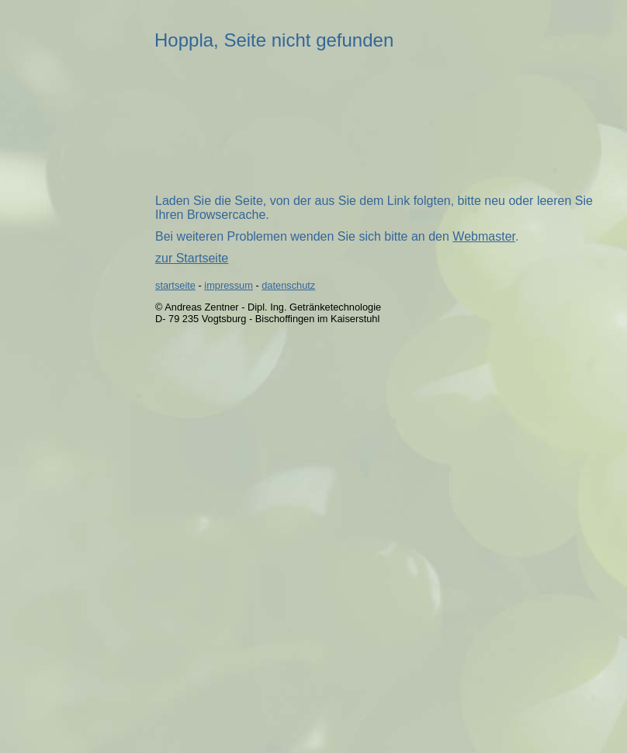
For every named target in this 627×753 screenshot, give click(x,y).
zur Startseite (191, 258)
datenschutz (288, 285)
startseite (175, 285)
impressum (228, 285)
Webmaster (483, 236)
